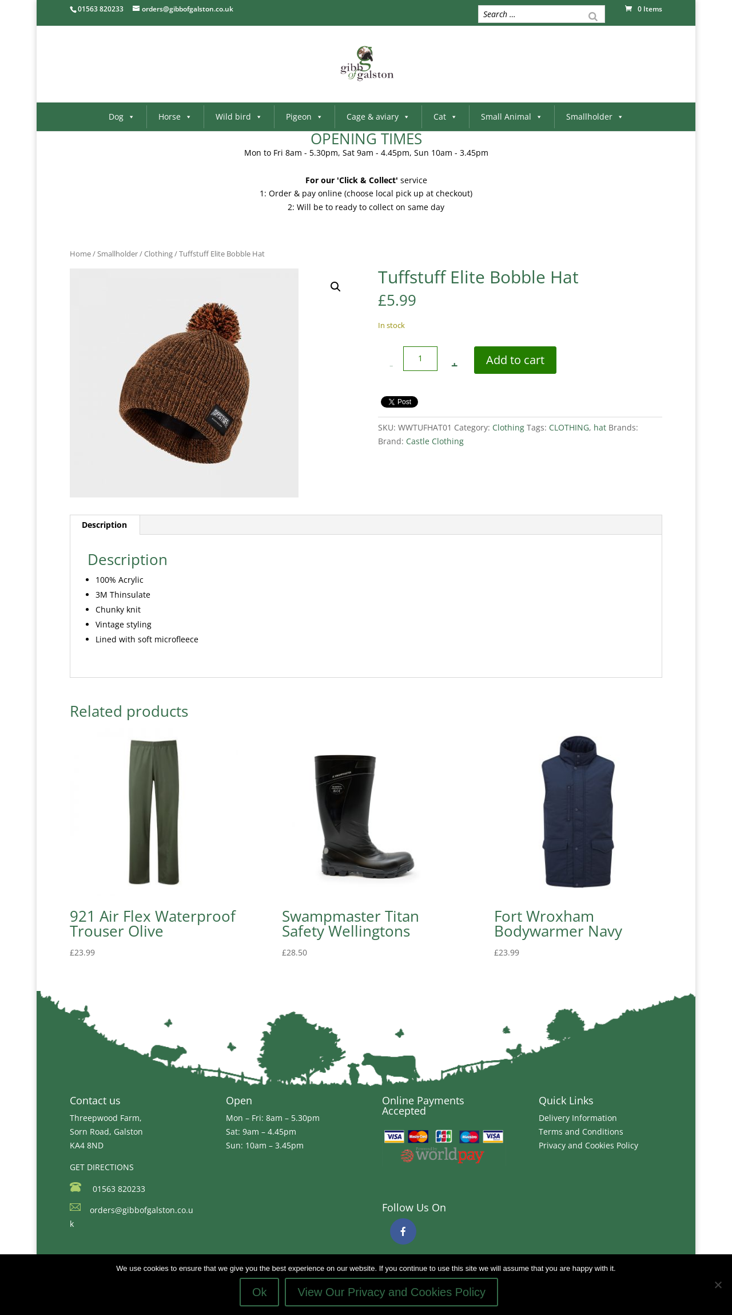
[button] (335, 287)
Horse (175, 116)
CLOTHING (569, 427)
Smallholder (595, 116)
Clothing (158, 253)
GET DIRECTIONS (102, 1167)
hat (600, 427)
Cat (445, 116)
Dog (122, 116)
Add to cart (515, 360)
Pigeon (304, 116)
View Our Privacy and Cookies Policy (391, 1292)
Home (80, 253)
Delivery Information (578, 1117)
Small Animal (512, 116)
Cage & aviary (378, 116)
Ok (259, 1292)
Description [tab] (104, 524)
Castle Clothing (435, 441)
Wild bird (239, 116)
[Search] (593, 15)
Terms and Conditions (581, 1131)
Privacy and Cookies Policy (588, 1145)
